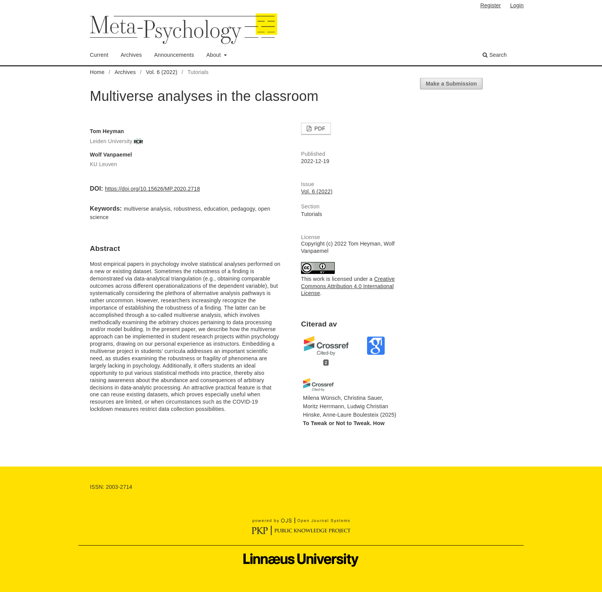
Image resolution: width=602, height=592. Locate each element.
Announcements (174, 55)
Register (490, 5)
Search (495, 55)
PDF (319, 128)
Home (97, 72)
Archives (131, 55)
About (214, 55)
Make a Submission (451, 84)
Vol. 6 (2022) (161, 72)
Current (99, 55)
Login (517, 5)
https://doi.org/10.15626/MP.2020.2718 (152, 189)
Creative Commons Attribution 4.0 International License (348, 286)
